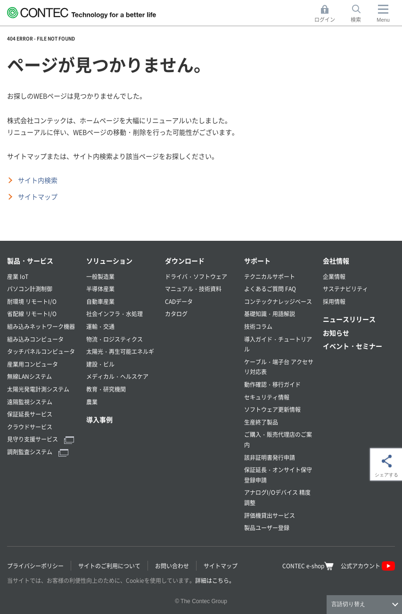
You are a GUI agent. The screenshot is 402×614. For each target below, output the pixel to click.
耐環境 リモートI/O (32, 301)
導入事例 (99, 419)
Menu (383, 20)
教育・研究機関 (106, 389)
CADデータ (179, 301)
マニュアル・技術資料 (193, 289)
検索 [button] (361, 14)
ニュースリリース (349, 319)
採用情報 (334, 301)
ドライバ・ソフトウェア (196, 276)
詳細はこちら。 (215, 580)
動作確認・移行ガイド (272, 384)
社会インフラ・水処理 (114, 314)
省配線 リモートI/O (32, 314)
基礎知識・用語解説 (269, 314)
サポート (257, 260)
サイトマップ (37, 196)
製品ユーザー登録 (266, 528)
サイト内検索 (37, 180)
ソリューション (109, 260)
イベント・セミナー (352, 346)
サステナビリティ (345, 289)
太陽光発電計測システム (38, 389)
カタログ (176, 314)
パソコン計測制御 (29, 289)
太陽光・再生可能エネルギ (120, 351)
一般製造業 (100, 276)
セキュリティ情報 (266, 397)
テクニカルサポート (269, 276)
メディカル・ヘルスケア (117, 376)
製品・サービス (30, 260)
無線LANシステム (29, 376)
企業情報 (334, 276)
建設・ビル (100, 364)
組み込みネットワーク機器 (41, 326)
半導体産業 (100, 289)
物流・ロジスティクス (114, 339)
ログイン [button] (327, 14)
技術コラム (258, 326)
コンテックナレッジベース (278, 301)
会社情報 (336, 260)
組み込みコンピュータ (35, 339)
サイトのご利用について (109, 566)
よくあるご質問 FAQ (270, 289)
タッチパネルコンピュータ (41, 351)
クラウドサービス (29, 427)
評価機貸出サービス (269, 515)
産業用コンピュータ (32, 364)
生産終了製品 (261, 422)
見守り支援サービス (40, 439)
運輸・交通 (100, 326)
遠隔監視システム (29, 402)
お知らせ (336, 332)
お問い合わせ (172, 566)
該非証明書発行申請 (269, 457)
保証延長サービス (29, 414)
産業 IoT (17, 276)
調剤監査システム (37, 452)
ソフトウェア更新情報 (272, 409)
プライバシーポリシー (35, 566)
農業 (92, 402)
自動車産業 (100, 301)
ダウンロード (185, 260)
